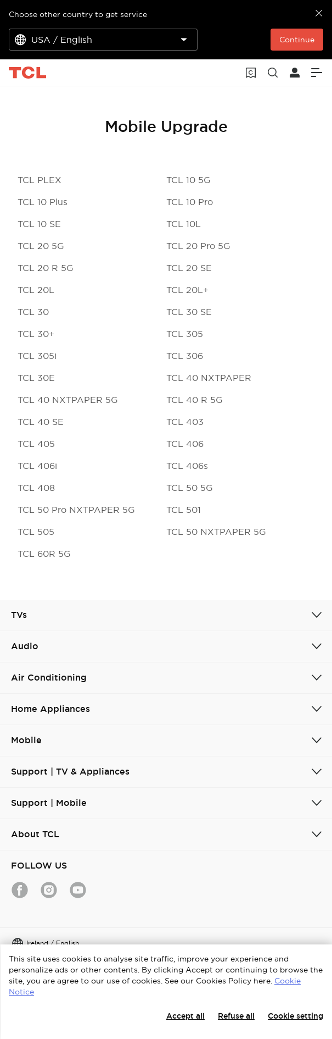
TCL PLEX (39, 179)
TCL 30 (33, 311)
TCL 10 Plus (42, 201)
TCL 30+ (36, 333)
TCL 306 (184, 355)
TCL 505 (36, 531)
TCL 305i (37, 355)
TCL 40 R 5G (194, 399)
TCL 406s (187, 465)
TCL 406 (185, 443)
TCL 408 (36, 487)
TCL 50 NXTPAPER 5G (216, 531)
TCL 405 (36, 443)
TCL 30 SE (189, 311)
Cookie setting (295, 1016)
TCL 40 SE (41, 421)
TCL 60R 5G (44, 553)
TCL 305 (184, 333)
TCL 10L (183, 223)
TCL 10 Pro (189, 201)
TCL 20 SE (189, 267)
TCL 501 (183, 509)
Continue (296, 40)
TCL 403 (185, 421)
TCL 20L (36, 289)
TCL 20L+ (187, 289)
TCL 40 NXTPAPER (208, 377)
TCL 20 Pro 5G (198, 245)
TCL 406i (37, 465)
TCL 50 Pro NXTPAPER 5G (76, 509)
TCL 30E (36, 377)
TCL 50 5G (189, 487)
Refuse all (236, 1016)
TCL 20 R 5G (46, 267)
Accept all (185, 1016)
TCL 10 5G (188, 179)
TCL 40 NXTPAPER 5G (68, 399)
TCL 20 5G (41, 245)
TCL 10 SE (39, 223)
